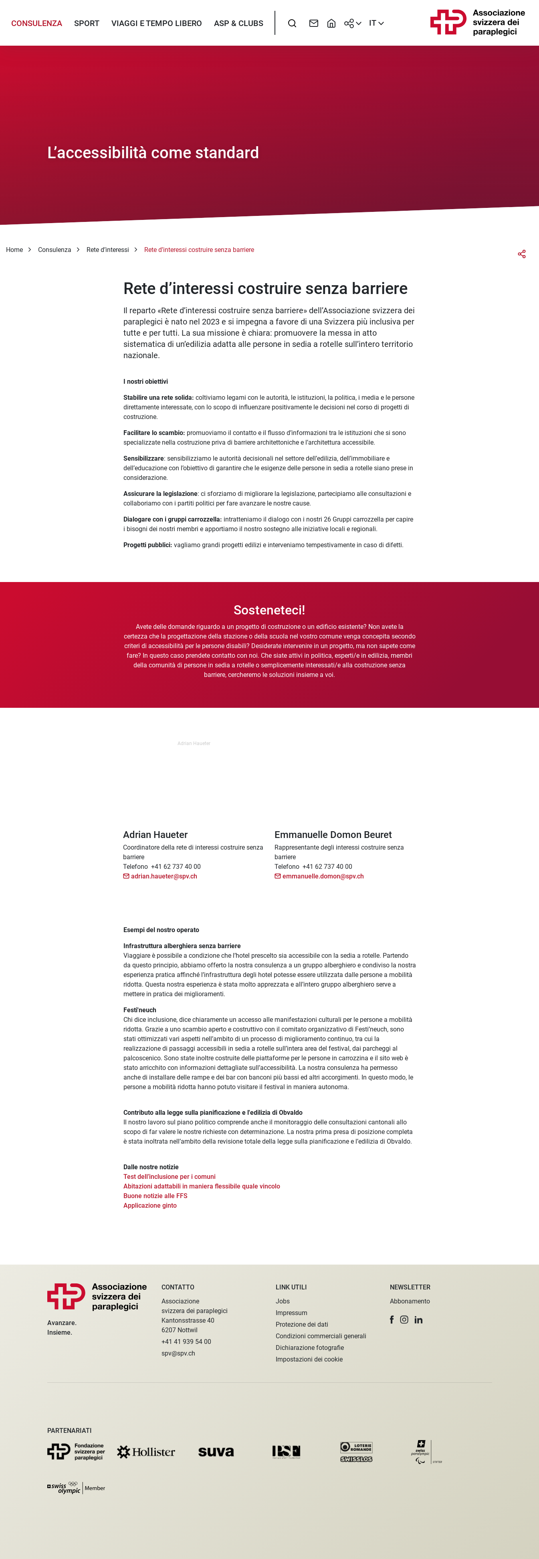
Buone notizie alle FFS (155, 1202)
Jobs (283, 1301)
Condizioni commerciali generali (321, 1336)
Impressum (291, 1313)
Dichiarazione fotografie (310, 1348)
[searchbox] (292, 26)
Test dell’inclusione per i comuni (169, 1182)
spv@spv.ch (178, 1353)
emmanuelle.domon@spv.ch (323, 882)
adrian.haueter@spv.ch (164, 882)
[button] (392, 1319)
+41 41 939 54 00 (186, 1341)
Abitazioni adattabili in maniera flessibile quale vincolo (201, 1192)
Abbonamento (410, 1301)
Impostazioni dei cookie (309, 1359)
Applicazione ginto (150, 1211)
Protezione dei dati (302, 1324)
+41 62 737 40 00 (176, 872)
